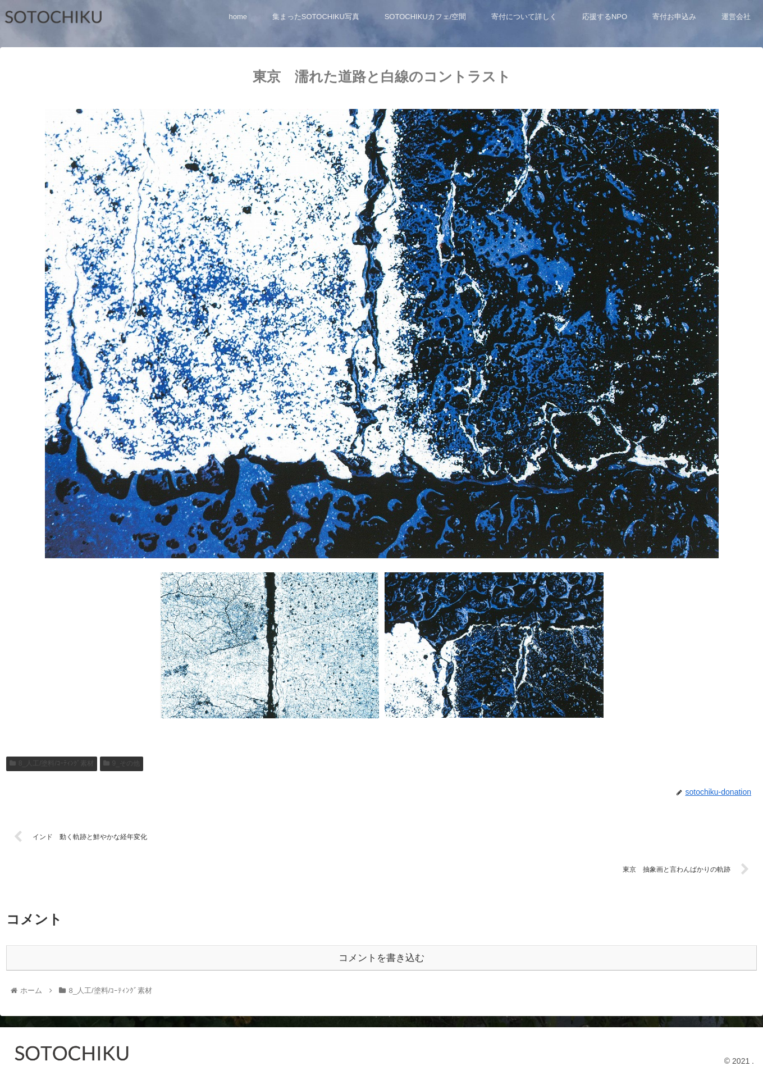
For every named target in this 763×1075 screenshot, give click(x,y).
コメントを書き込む (381, 955)
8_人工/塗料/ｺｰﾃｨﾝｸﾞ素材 (52, 763)
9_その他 (121, 763)
